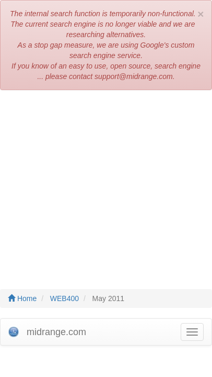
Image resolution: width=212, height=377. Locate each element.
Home (22, 298)
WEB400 (64, 298)
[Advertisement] (106, 184)
